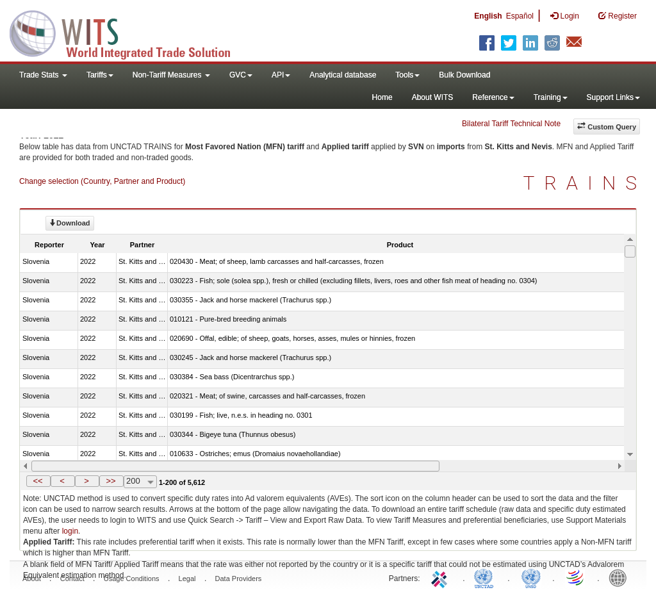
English (488, 16)
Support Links (613, 97)
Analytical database (342, 74)
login (70, 531)
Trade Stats (43, 74)
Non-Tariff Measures (171, 74)
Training (551, 97)
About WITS (433, 97)
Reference (493, 97)
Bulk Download (464, 74)
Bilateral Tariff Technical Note (511, 123)
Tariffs (99, 74)
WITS (128, 32)
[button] (38, 481)
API (281, 74)
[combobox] (140, 481)
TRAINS (584, 183)
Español (520, 16)
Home (382, 97)
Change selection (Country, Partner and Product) (102, 181)
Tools (407, 74)
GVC (240, 74)
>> (110, 481)
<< (37, 481)
